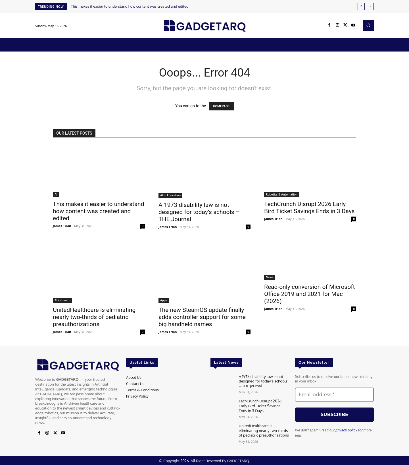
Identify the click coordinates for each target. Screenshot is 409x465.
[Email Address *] (334, 395)
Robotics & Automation (282, 194)
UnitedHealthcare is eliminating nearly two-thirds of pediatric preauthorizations (94, 317)
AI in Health (62, 300)
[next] (370, 6)
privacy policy (346, 430)
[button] (368, 25)
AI (56, 194)
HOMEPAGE (221, 106)
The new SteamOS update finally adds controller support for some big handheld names (202, 317)
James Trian (62, 226)
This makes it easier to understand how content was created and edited (130, 6)
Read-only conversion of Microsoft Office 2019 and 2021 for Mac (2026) (309, 293)
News (270, 277)
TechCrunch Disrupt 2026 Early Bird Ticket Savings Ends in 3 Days (309, 208)
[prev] (361, 6)
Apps (163, 300)
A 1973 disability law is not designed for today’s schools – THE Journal (198, 212)
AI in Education (170, 195)
